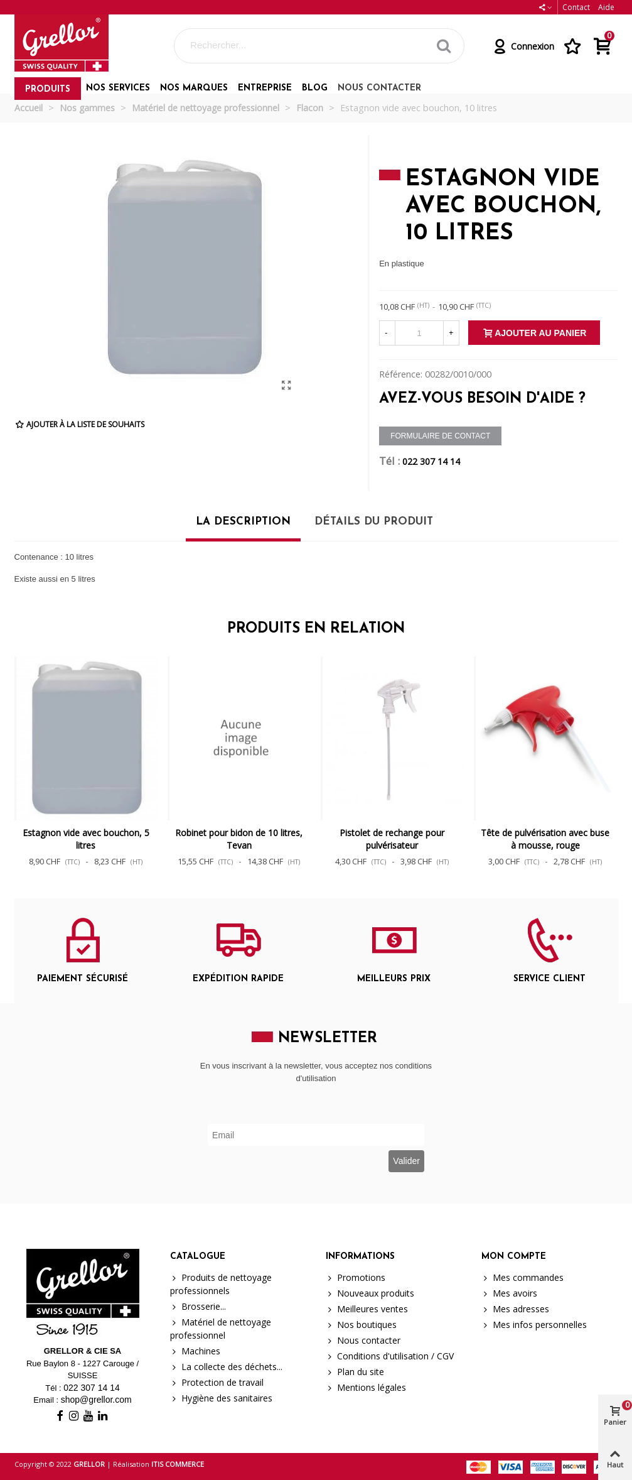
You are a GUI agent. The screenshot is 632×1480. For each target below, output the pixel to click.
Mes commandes (522, 1277)
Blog (315, 88)
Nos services (118, 88)
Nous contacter (379, 88)
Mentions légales (366, 1387)
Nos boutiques (361, 1324)
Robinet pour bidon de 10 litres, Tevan (239, 839)
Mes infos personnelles (534, 1324)
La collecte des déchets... (226, 1366)
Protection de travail (217, 1382)
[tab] (243, 526)
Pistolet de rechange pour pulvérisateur (392, 839)
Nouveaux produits (370, 1293)
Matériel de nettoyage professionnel (220, 1328)
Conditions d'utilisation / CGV (390, 1356)
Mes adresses (515, 1308)
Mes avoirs (509, 1293)
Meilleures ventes (367, 1308)
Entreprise (265, 88)
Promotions (355, 1277)
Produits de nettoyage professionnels (221, 1284)
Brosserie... (198, 1306)
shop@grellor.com (96, 1400)
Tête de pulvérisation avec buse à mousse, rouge (545, 839)
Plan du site (355, 1371)
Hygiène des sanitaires (221, 1398)
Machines (195, 1351)
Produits (47, 89)
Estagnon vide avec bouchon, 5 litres (86, 839)
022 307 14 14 (431, 461)
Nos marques (194, 88)
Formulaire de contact (440, 436)
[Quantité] (419, 333)
